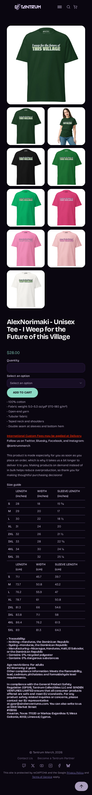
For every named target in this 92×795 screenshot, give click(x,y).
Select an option (18, 375)
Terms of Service (42, 776)
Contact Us (25, 758)
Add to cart (22, 392)
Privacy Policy (75, 772)
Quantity (13, 360)
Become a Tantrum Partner (56, 758)
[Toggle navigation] (60, 7)
